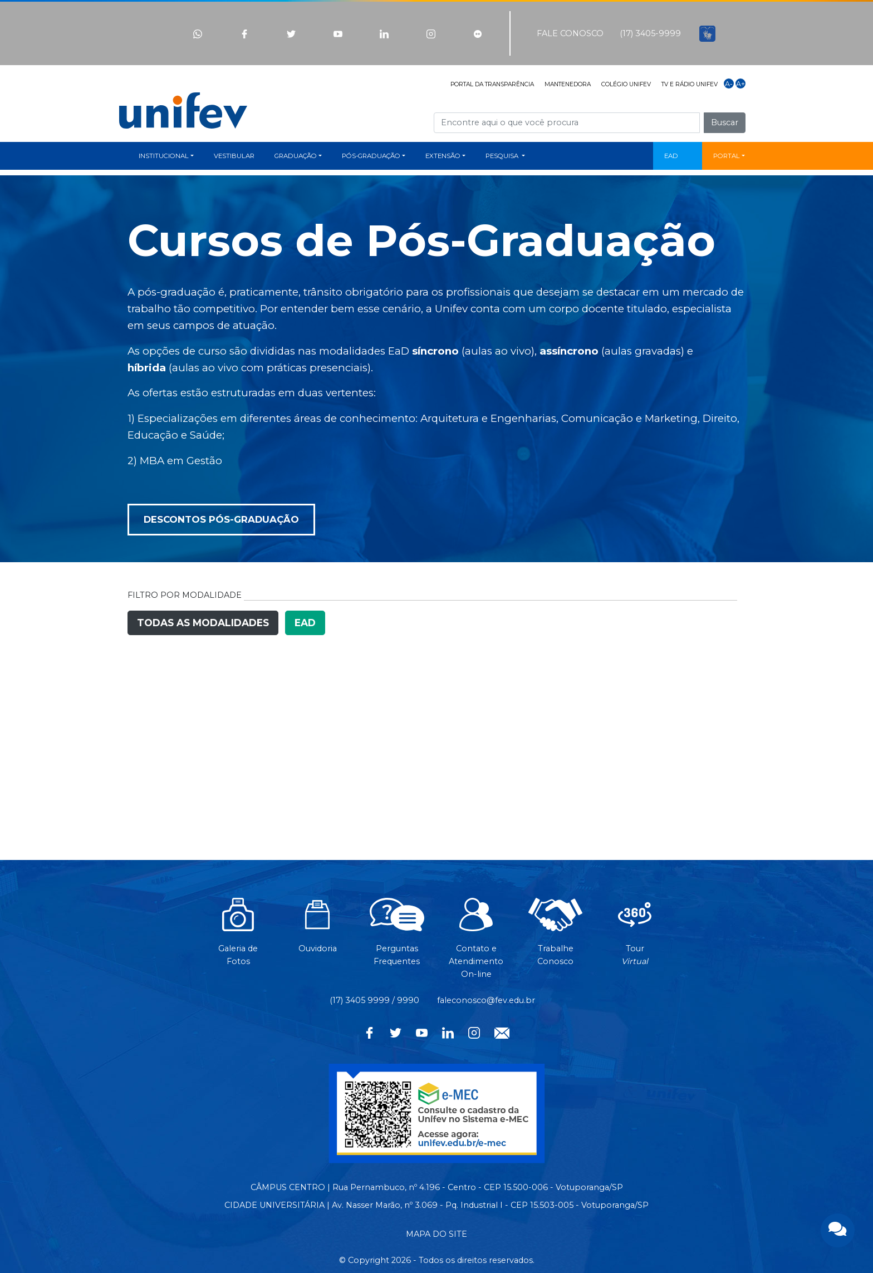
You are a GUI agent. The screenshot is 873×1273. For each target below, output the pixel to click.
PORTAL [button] (726, 156)
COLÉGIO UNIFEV (626, 84)
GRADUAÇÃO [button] (295, 156)
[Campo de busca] (567, 122)
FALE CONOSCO (570, 33)
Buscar (724, 122)
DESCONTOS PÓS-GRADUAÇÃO (221, 519)
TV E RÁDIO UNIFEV (689, 84)
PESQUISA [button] (502, 156)
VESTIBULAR (234, 156)
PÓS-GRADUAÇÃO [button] (371, 156)
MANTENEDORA (568, 84)
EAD (671, 156)
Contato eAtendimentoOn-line (476, 944)
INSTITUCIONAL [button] (164, 156)
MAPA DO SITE (436, 1234)
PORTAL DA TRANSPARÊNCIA (492, 84)
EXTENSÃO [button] (442, 156)
